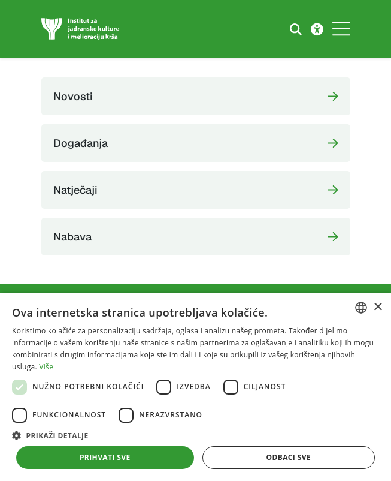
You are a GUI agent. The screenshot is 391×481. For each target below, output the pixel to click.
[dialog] (195, 387)
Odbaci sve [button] (288, 457)
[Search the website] (296, 29)
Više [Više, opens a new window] (46, 367)
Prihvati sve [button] (105, 457)
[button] (195, 435)
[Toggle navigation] (341, 29)
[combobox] (361, 308)
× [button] (377, 307)
